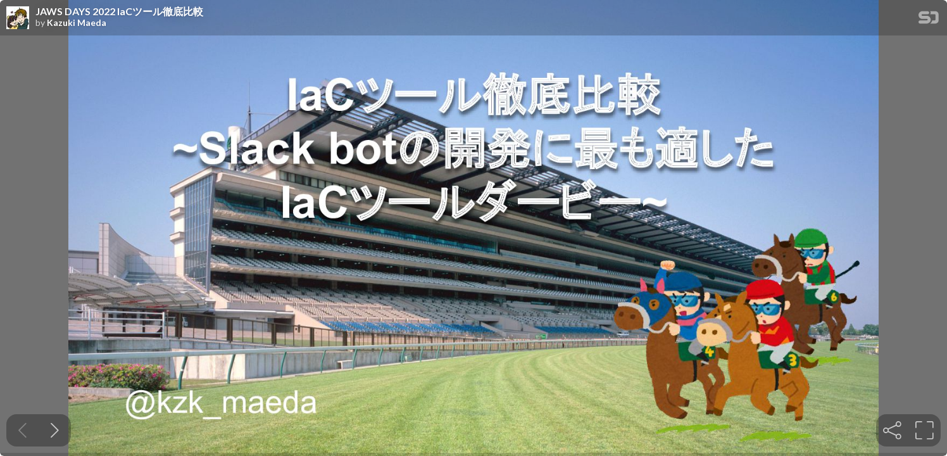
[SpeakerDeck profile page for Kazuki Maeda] (17, 18)
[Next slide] (55, 430)
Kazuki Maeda (76, 22)
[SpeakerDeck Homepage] (929, 20)
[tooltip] (892, 430)
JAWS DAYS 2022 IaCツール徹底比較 (119, 11)
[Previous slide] (22, 430)
